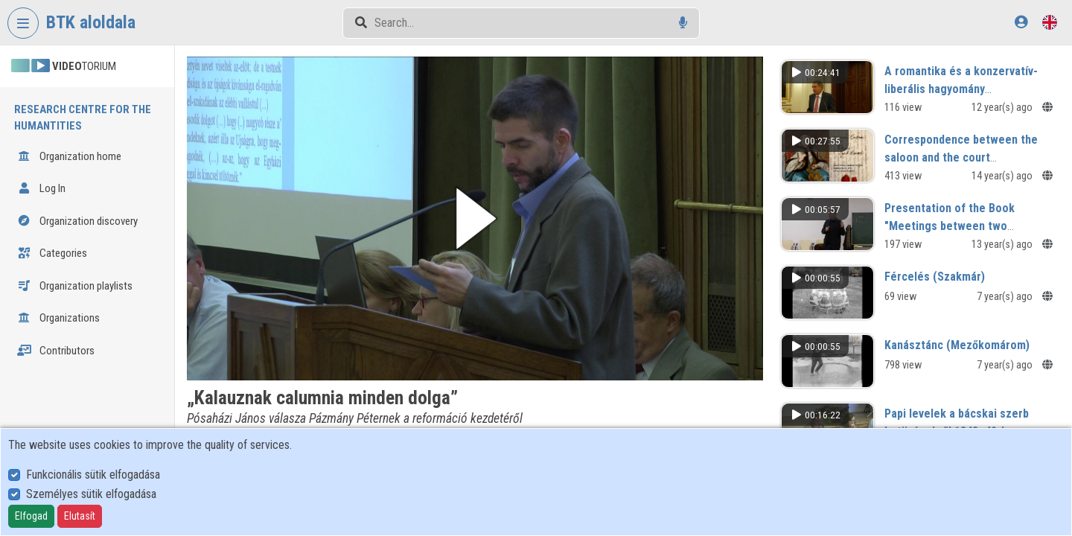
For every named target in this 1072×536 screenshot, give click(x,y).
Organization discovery (77, 221)
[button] (475, 218)
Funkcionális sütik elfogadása (93, 475)
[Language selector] (1049, 22)
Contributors (56, 350)
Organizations (58, 318)
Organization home (69, 156)
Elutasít (79, 516)
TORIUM (63, 66)
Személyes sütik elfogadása (91, 494)
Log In (41, 188)
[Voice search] (683, 23)
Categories (52, 253)
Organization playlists (75, 286)
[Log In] (1021, 22)
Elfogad (31, 516)
